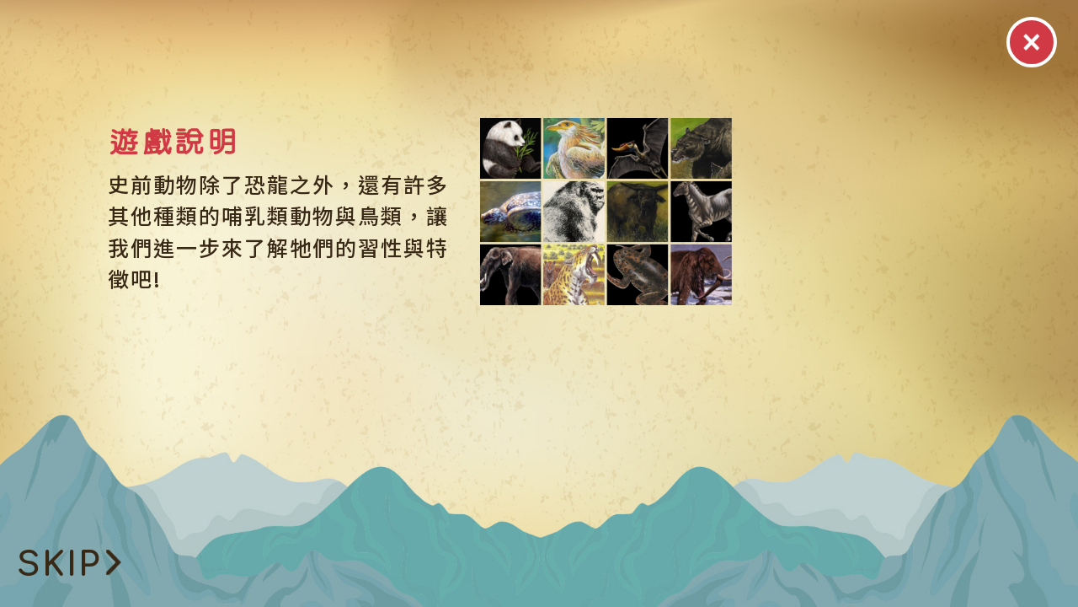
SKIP (69, 564)
